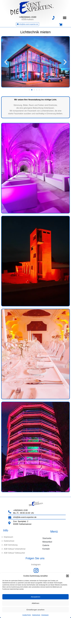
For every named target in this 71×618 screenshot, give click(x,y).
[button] (67, 576)
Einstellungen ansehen (35, 610)
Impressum (45, 615)
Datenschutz (36, 615)
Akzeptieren (35, 597)
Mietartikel (47, 542)
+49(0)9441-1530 (27, 17)
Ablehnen (35, 603)
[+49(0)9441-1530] (53, 17)
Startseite (46, 538)
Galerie (45, 545)
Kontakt (46, 549)
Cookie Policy (26, 615)
